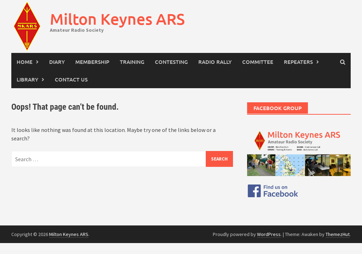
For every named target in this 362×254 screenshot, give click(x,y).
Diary (57, 61)
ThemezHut (338, 234)
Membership (92, 61)
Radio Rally (215, 61)
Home (25, 61)
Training (132, 61)
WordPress (269, 234)
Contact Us (71, 79)
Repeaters (298, 61)
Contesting (171, 61)
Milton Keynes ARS (117, 19)
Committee (257, 61)
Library (27, 79)
